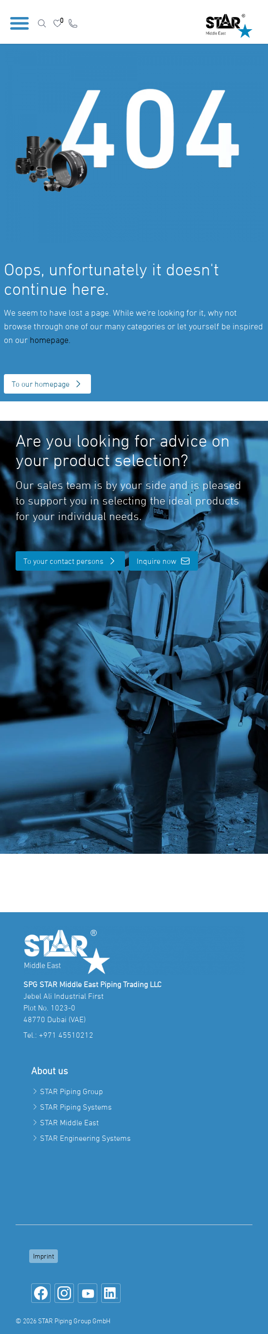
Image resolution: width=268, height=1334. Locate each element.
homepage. (50, 340)
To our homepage (47, 384)
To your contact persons (70, 561)
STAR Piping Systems (76, 1106)
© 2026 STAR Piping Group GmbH (63, 1320)
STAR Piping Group (71, 1091)
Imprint (43, 1256)
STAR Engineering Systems (85, 1138)
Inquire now (163, 561)
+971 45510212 (66, 1034)
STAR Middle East (69, 1122)
